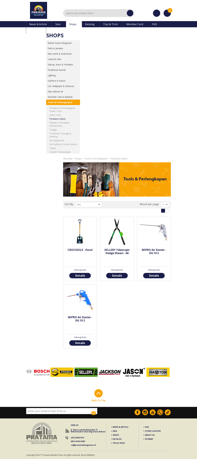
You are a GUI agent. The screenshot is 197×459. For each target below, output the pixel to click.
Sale (57, 24)
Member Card (134, 24)
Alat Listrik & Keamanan (60, 53)
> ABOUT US (149, 435)
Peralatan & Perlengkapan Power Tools (62, 110)
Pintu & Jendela (55, 48)
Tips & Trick (110, 24)
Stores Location (156, 13)
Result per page (149, 204)
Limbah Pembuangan (59, 151)
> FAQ (146, 427)
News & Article (38, 24)
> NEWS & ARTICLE (119, 427)
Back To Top (98, 400)
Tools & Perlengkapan (60, 102)
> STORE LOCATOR (152, 431)
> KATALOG (116, 439)
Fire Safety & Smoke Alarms (63, 144)
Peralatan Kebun (57, 118)
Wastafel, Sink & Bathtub (60, 96)
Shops (72, 24)
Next (171, 372)
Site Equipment (56, 140)
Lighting (52, 75)
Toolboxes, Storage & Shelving (60, 135)
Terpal (52, 148)
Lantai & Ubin (54, 59)
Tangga (53, 129)
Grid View (163, 211)
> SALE (114, 431)
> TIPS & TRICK (118, 443)
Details (80, 275)
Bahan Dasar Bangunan (60, 42)
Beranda (67, 158)
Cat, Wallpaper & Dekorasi (61, 86)
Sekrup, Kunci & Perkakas (60, 64)
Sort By (69, 204)
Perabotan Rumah (57, 69)
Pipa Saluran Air (55, 91)
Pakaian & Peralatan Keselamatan (59, 124)
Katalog (89, 24)
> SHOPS (115, 435)
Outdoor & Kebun (56, 80)
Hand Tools (55, 114)
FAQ (154, 24)
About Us (35, 30)
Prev (25, 372)
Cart (167, 11)
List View (167, 211)
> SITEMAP (148, 439)
